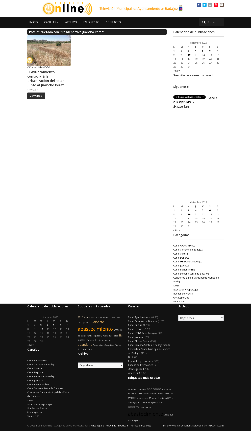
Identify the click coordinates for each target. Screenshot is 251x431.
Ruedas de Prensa (183, 293)
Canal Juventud (181, 265)
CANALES (50, 22)
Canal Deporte (181, 257)
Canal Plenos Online (184, 269)
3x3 (79, 340)
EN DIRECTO (91, 22)
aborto (98, 322)
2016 (80, 317)
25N (97, 317)
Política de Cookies (141, 425)
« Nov (176, 70)
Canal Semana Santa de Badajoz (191, 273)
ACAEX (116, 330)
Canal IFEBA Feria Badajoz (187, 261)
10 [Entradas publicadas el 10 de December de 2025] (189, 54)
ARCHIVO (71, 22)
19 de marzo (145, 407)
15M (89, 336)
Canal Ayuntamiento (38, 67)
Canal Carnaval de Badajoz (188, 249)
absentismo (89, 317)
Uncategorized (181, 297)
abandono (85, 345)
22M (83, 340)
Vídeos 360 (179, 301)
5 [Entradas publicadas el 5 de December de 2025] (202, 50)
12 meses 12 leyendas (109, 317)
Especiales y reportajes (185, 289)
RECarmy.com (216, 425)
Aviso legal (96, 425)
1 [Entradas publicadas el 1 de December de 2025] (174, 50)
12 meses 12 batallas (109, 336)
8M (121, 335)
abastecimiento (95, 329)
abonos (108, 340)
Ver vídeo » (36, 95)
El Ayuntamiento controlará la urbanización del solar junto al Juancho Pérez (45, 78)
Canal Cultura (180, 253)
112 (91, 322)
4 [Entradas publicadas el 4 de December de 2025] (195, 50)
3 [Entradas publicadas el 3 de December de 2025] (188, 50)
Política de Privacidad (116, 425)
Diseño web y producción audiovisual (183, 425)
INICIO (33, 22)
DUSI (176, 285)
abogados (95, 336)
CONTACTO (113, 22)
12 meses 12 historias (95, 340)
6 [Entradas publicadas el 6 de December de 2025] (210, 50)
